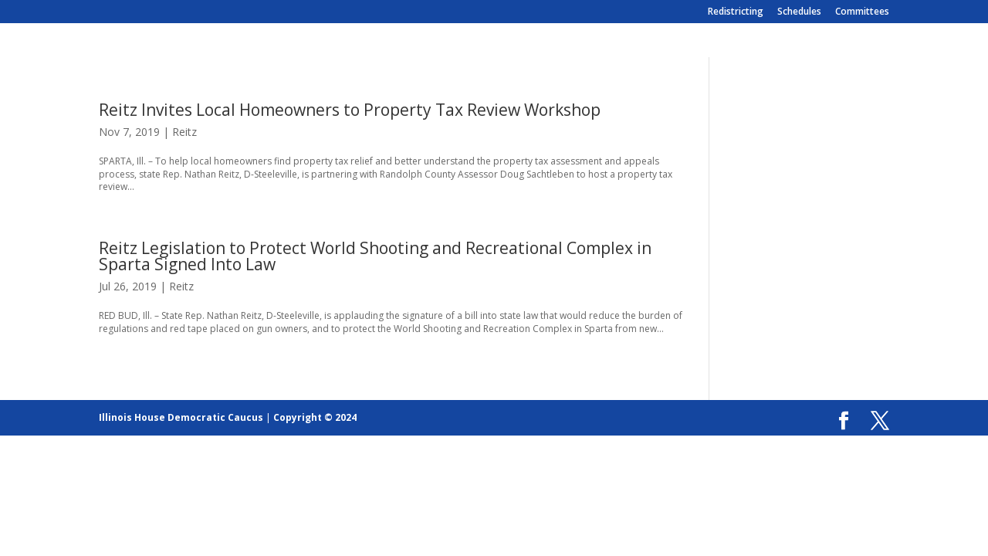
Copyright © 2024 (315, 417)
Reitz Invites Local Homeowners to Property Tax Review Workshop (350, 109)
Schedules (799, 12)
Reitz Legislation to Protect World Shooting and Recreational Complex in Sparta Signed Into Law (375, 256)
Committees (862, 12)
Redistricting (735, 12)
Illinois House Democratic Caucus (181, 417)
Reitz (184, 131)
